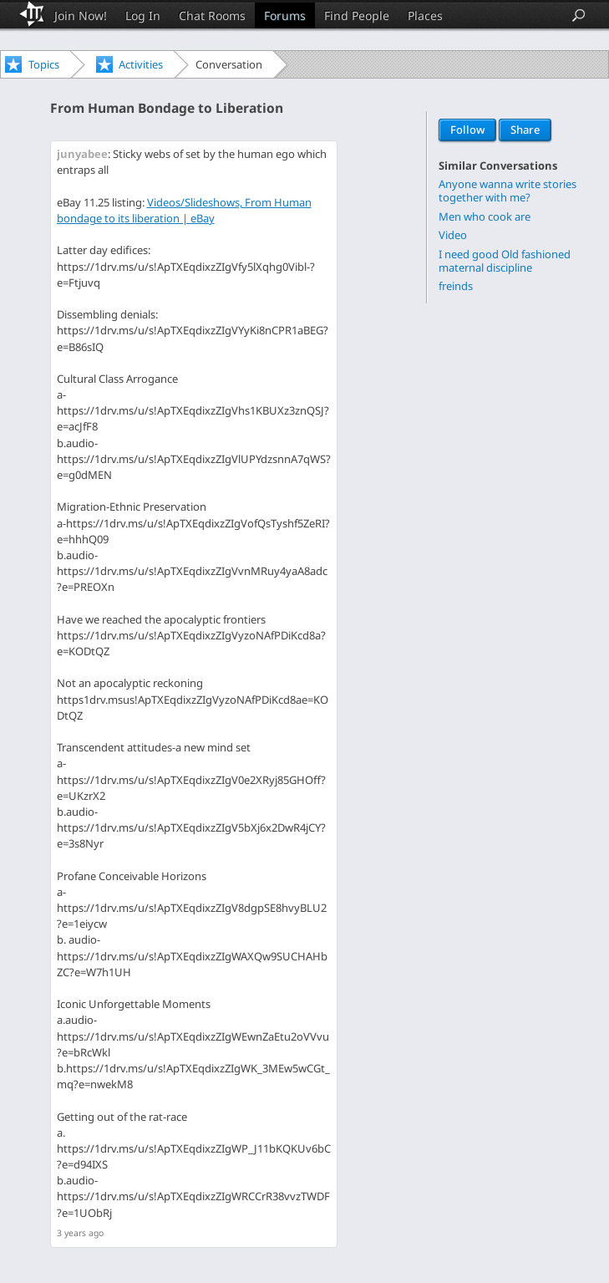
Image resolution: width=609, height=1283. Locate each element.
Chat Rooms (212, 15)
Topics (43, 64)
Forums (285, 15)
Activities (141, 64)
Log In (142, 15)
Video (453, 234)
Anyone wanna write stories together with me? (507, 190)
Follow (467, 130)
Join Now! (80, 15)
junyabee (82, 153)
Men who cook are (484, 216)
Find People (356, 15)
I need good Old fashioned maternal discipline (505, 260)
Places (425, 15)
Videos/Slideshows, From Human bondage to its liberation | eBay (184, 210)
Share (525, 130)
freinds (456, 285)
